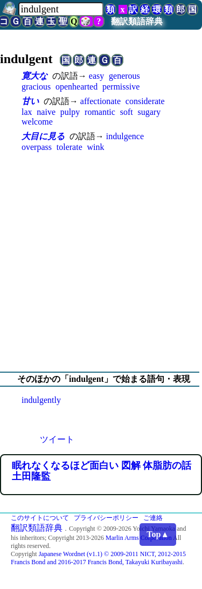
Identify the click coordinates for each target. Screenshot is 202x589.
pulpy (70, 112)
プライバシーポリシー (106, 518)
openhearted (76, 86)
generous (124, 75)
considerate (145, 101)
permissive (121, 86)
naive (46, 112)
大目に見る (43, 136)
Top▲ (158, 534)
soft (126, 112)
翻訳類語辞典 (137, 21)
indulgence (125, 136)
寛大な (34, 75)
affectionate (100, 101)
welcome (37, 121)
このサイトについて (40, 518)
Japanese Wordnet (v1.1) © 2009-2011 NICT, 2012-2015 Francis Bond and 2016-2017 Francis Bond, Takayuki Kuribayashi (98, 558)
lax (27, 112)
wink (96, 147)
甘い (30, 101)
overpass (37, 147)
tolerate (69, 147)
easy (96, 75)
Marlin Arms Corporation (139, 538)
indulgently (41, 400)
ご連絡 (153, 518)
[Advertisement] (101, 262)
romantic (100, 112)
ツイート (57, 439)
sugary (149, 112)
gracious (36, 86)
